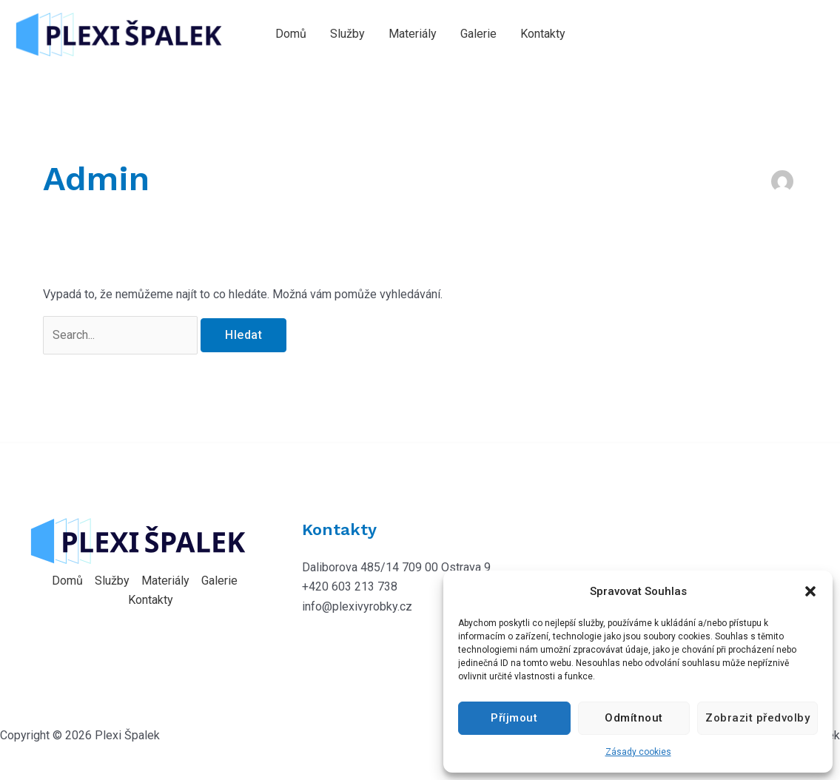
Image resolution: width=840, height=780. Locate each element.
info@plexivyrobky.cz (357, 606)
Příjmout (514, 717)
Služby (347, 34)
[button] (810, 591)
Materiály (413, 34)
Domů (290, 34)
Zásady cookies (638, 752)
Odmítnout (634, 717)
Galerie (478, 34)
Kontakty (542, 34)
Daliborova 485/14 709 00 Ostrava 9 (396, 567)
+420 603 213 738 (349, 586)
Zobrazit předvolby (757, 717)
